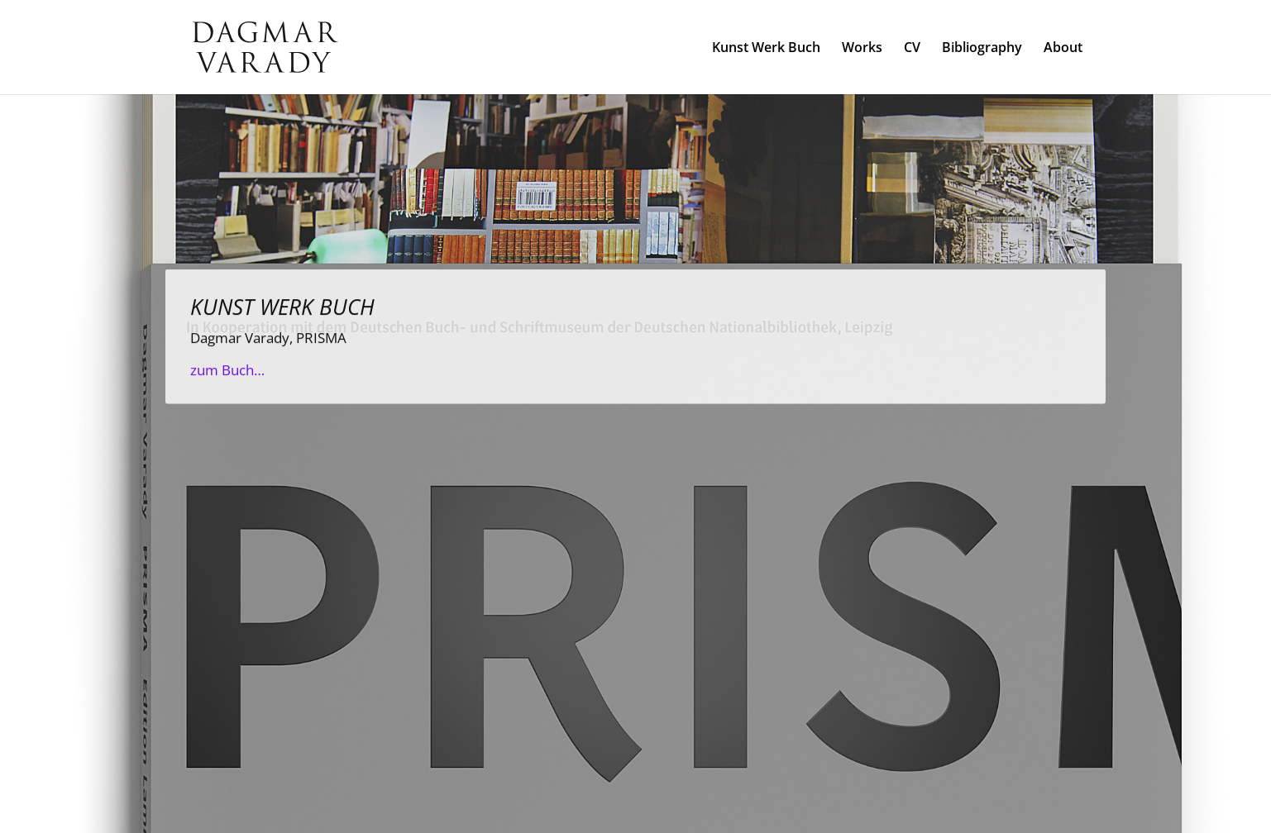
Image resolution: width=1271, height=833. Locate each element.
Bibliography (982, 48)
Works (862, 48)
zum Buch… (227, 378)
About (1063, 48)
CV (912, 48)
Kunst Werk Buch (766, 48)
